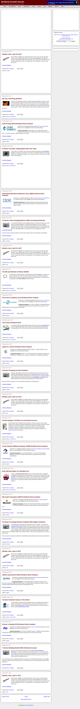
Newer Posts (5, 696)
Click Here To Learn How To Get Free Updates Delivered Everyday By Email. (66, 35)
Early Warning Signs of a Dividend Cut (15, 471)
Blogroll (50, 6)
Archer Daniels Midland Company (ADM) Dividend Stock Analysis (25, 446)
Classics (7, 116)
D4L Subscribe (12, 6)
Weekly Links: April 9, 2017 (11, 551)
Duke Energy (42, 126)
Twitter (65, 37)
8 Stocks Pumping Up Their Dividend (15, 370)
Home (5, 6)
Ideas (19, 6)
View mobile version (26, 699)
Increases (8, 70)
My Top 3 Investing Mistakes (12, 98)
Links (7, 264)
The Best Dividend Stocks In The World (15, 600)
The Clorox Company (44, 300)
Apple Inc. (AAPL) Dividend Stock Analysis (17, 347)
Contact (39, 6)
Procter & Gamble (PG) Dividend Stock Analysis (18, 624)
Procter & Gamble (35, 626)
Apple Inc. (34, 349)
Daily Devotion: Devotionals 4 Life (66, 39)
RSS (63, 37)
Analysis (7, 141)
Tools (33, 6)
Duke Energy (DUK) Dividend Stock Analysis (17, 123)
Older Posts (47, 696)
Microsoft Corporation (39, 499)
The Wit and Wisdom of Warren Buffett (15, 272)
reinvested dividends (7, 230)
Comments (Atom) (29, 705)
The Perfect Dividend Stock (11, 322)
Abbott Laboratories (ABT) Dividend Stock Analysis (20, 575)
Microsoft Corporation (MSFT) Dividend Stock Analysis (21, 497)
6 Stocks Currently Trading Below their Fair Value (19, 148)
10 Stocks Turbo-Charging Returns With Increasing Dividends (23, 220)
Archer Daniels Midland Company (38, 448)
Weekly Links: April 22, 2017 (12, 248)
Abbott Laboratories (37, 577)
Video (62, 6)
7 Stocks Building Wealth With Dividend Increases (19, 648)
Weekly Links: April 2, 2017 (11, 675)
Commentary (13, 116)
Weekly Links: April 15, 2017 (12, 397)
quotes (39, 274)
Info (45, 6)
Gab (69, 37)
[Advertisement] (21, 19)
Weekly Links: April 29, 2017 (12, 54)
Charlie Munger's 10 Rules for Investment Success (19, 420)
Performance (26, 6)
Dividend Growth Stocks (12, 2)
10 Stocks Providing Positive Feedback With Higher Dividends (23, 522)
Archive (56, 6)
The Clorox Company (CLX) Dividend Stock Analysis (20, 297)
